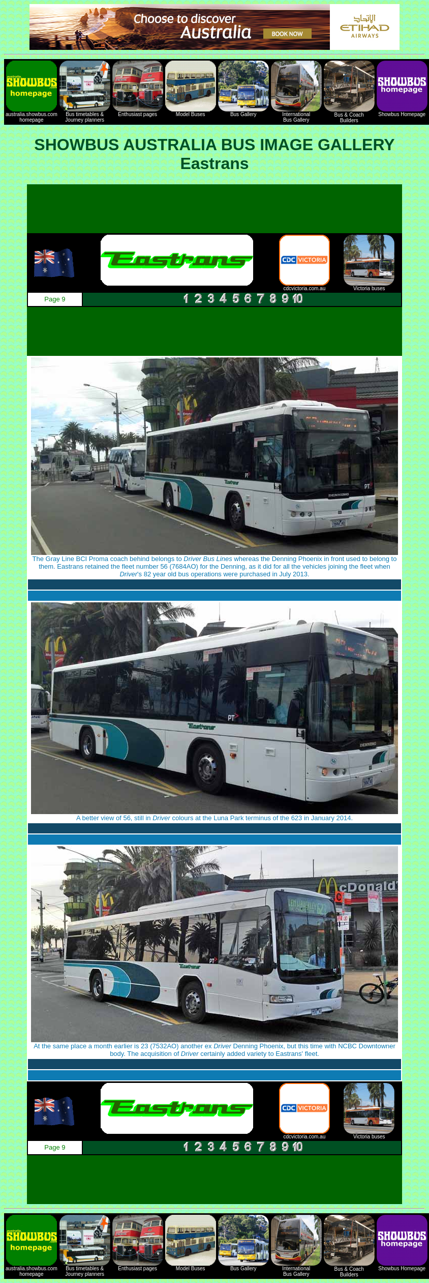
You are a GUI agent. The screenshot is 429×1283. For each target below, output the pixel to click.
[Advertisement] (214, 209)
